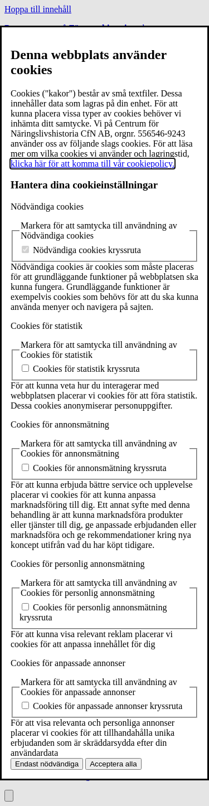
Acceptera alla (113, 764)
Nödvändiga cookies (47, 206)
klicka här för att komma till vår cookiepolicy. (92, 163)
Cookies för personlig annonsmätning (77, 564)
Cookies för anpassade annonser (68, 663)
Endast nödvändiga (47, 764)
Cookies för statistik (46, 326)
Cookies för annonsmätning (60, 424)
